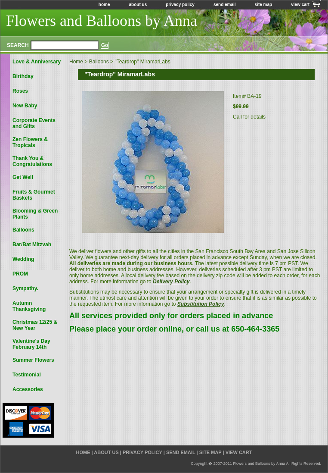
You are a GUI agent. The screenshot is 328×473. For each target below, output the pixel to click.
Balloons (99, 62)
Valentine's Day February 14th (31, 344)
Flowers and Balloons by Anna (101, 20)
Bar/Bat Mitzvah (31, 244)
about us (138, 4)
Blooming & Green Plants (35, 214)
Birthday (23, 76)
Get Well (22, 177)
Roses (20, 91)
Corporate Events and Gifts (34, 123)
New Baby (24, 106)
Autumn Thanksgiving (29, 306)
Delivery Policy (171, 282)
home (104, 4)
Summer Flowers (33, 360)
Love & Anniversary (36, 62)
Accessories (27, 389)
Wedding (23, 259)
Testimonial (26, 375)
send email (225, 4)
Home (76, 62)
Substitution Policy (200, 304)
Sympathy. (25, 288)
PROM (20, 274)
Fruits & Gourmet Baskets (33, 195)
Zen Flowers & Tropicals (30, 142)
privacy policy (180, 4)
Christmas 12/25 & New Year (34, 325)
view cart (300, 4)
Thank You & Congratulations (32, 161)
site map (263, 4)
